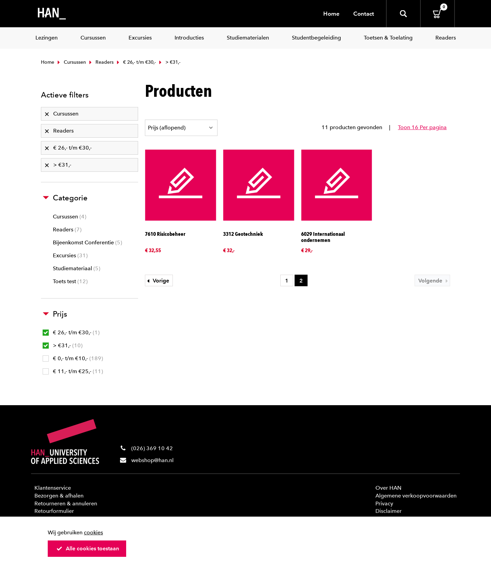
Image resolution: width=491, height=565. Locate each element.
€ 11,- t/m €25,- (73, 371)
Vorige (157, 280)
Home (331, 13)
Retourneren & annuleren (65, 503)
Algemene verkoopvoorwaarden (416, 495)
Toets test (70, 281)
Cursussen (71, 62)
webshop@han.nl (152, 460)
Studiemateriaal (76, 268)
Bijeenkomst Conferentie (87, 242)
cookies (93, 532)
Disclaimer (388, 511)
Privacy (384, 503)
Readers (101, 62)
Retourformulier (54, 511)
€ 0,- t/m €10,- (73, 358)
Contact (363, 13)
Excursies (70, 255)
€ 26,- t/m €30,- (135, 62)
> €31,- (63, 345)
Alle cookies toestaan (87, 548)
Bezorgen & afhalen (59, 495)
